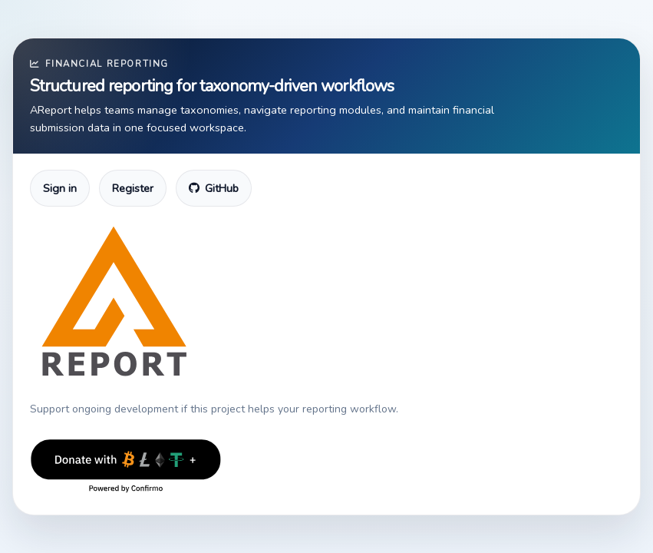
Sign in (60, 188)
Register (132, 188)
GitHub (214, 188)
